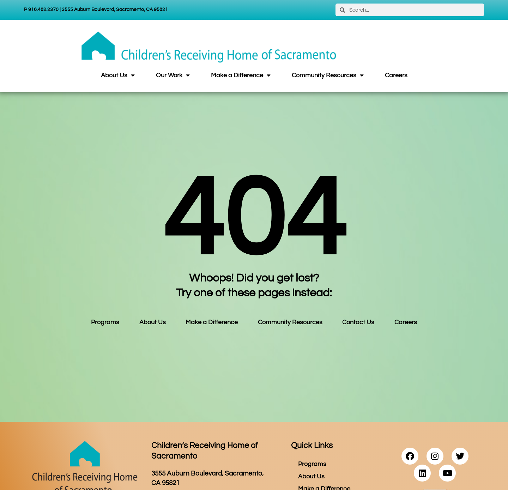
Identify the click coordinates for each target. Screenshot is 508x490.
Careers (396, 75)
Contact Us (358, 322)
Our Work (173, 75)
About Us (118, 75)
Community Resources (328, 75)
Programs (105, 322)
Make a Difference (241, 75)
